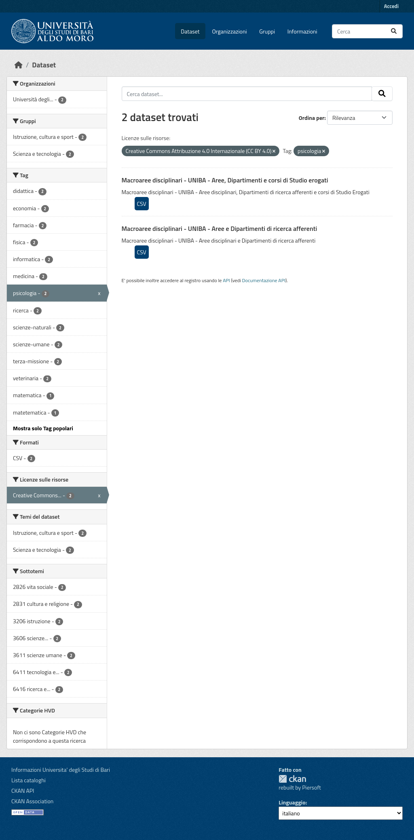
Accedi (391, 6)
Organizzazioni (229, 31)
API (226, 280)
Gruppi (267, 31)
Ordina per (312, 117)
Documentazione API (263, 280)
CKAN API (22, 790)
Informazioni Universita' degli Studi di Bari (60, 769)
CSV (141, 203)
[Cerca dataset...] (367, 31)
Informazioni (302, 31)
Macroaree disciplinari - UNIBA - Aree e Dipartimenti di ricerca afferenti (219, 228)
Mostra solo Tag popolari (43, 428)
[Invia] (394, 31)
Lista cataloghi (28, 780)
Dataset (190, 31)
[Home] (19, 64)
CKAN (292, 779)
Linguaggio (292, 802)
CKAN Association (32, 801)
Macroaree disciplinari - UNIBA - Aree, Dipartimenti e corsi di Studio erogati (225, 180)
